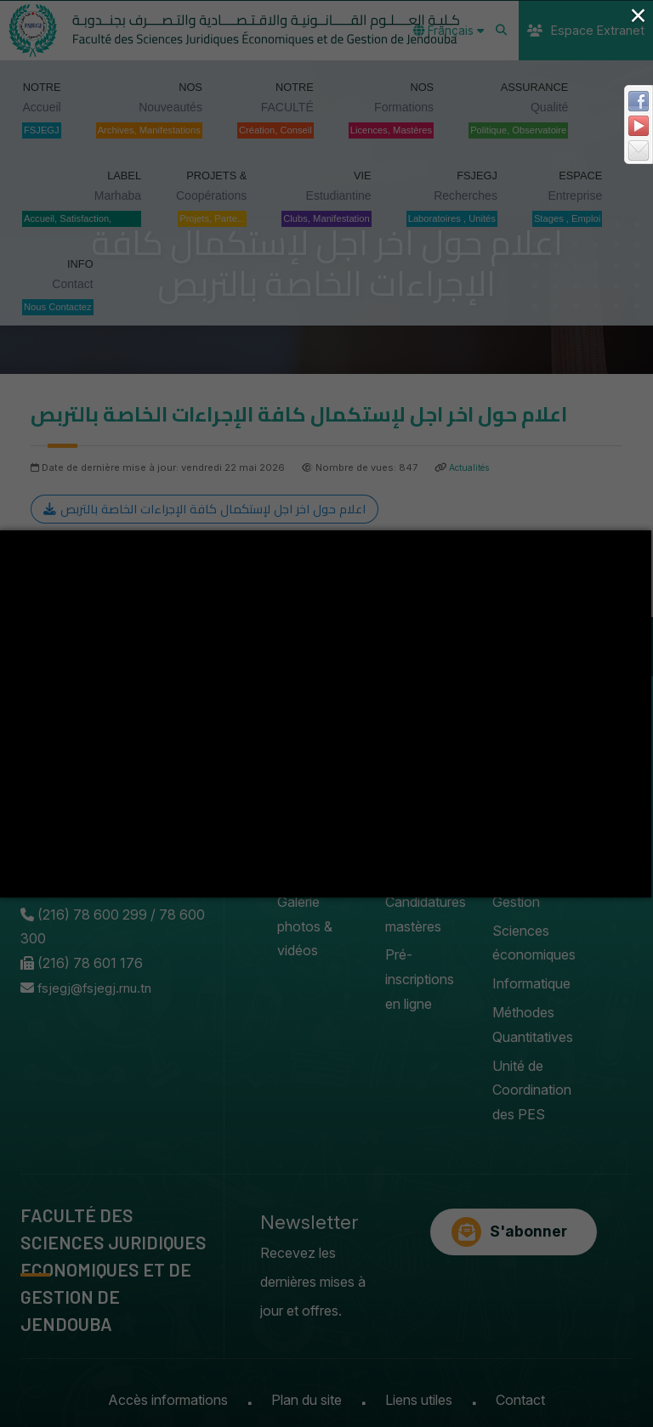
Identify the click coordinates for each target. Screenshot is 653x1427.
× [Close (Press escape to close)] (637, 15)
